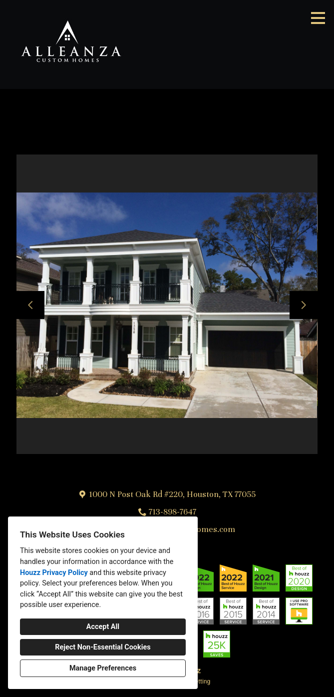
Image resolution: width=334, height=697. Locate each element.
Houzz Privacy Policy (54, 572)
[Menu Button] (318, 18)
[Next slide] (304, 305)
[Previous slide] (30, 305)
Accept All (102, 626)
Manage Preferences (102, 668)
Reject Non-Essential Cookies (102, 647)
